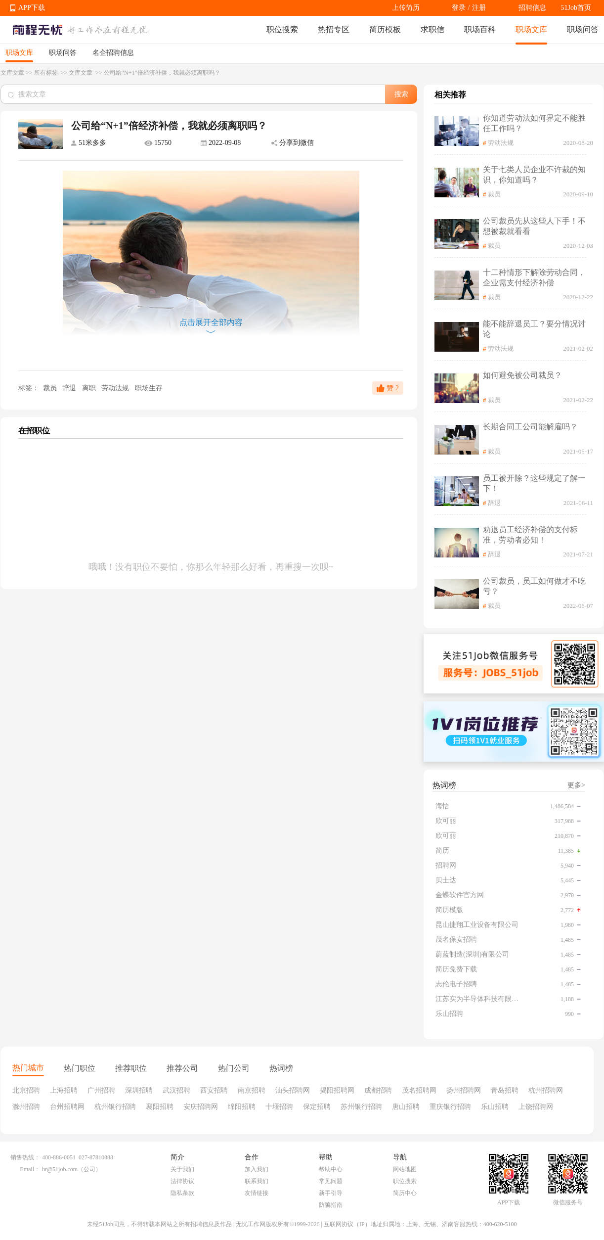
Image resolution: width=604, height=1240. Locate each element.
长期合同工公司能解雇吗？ (530, 426)
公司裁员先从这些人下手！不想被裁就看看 (534, 226)
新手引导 (331, 1193)
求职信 (432, 29)
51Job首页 (576, 7)
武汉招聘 (176, 1090)
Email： (30, 1169)
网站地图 (405, 1169)
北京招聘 (26, 1090)
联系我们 (256, 1181)
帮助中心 (331, 1169)
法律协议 (182, 1181)
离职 (90, 388)
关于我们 (182, 1169)
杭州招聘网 (545, 1090)
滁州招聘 (26, 1106)
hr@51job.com (60, 1169)
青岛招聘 (504, 1090)
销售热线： (25, 1157)
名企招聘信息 (113, 52)
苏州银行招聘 (361, 1106)
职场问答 (583, 29)
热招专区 (333, 29)
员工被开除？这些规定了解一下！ (534, 483)
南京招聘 (251, 1090)
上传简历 (406, 7)
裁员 (49, 388)
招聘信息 (532, 7)
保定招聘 (317, 1106)
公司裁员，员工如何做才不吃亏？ (534, 586)
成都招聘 (378, 1090)
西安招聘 (214, 1090)
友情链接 (256, 1193)
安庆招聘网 (200, 1106)
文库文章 (12, 72)
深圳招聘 (139, 1090)
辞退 (70, 388)
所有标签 (46, 72)
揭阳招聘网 (337, 1090)
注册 (479, 7)
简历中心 (405, 1193)
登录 (459, 7)
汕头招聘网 (292, 1090)
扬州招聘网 (463, 1090)
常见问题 (331, 1181)
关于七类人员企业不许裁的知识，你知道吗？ (534, 174)
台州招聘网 (67, 1106)
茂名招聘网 (419, 1090)
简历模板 (385, 29)
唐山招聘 (406, 1106)
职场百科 (480, 29)
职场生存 (149, 388)
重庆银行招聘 (450, 1106)
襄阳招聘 (159, 1106)
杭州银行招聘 (115, 1106)
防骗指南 (331, 1204)
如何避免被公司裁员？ (522, 375)
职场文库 (531, 29)
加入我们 (256, 1169)
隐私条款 (182, 1193)
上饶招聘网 (535, 1106)
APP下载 (31, 7)
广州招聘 (101, 1090)
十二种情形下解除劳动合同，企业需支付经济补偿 (534, 277)
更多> (576, 785)
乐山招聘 (495, 1106)
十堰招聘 (279, 1106)
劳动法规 (116, 388)
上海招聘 (64, 1090)
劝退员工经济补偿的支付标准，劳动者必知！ (530, 534)
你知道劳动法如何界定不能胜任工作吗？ (534, 123)
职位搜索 (282, 29)
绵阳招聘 (242, 1106)
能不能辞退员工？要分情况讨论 (534, 329)
